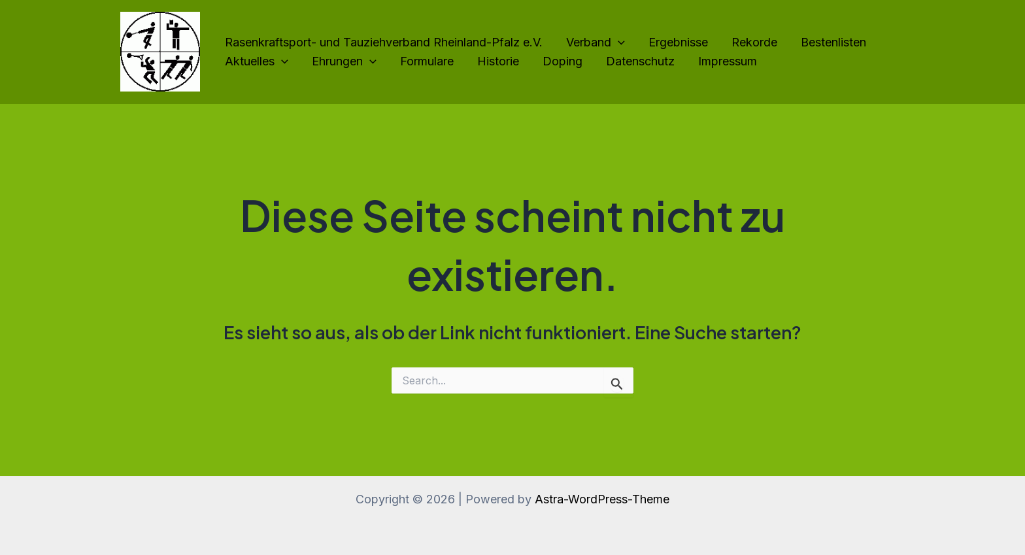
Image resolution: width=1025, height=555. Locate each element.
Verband (595, 42)
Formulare (427, 61)
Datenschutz (640, 61)
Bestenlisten (833, 42)
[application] (618, 42)
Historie (498, 61)
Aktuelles (256, 61)
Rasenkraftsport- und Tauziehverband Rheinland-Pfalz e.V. (384, 42)
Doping (562, 61)
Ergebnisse (678, 42)
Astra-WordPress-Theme (602, 499)
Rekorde (754, 42)
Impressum (727, 61)
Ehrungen (344, 61)
